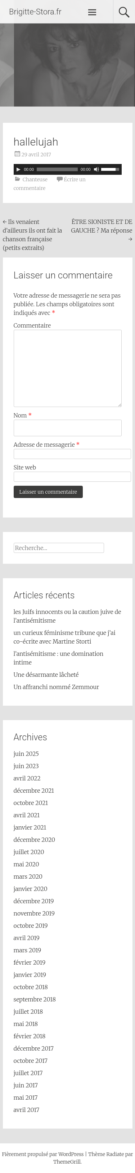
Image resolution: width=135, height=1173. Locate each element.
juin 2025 (26, 753)
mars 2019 (27, 950)
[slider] (57, 169)
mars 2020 (28, 876)
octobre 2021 (31, 802)
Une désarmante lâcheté (46, 674)
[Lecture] (18, 169)
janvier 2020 (31, 888)
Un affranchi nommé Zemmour (56, 687)
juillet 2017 (28, 1073)
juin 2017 (26, 1085)
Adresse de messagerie (47, 444)
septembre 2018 (35, 999)
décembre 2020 (34, 839)
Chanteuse (35, 179)
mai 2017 (26, 1097)
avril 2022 (27, 778)
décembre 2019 (34, 901)
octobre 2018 (31, 987)
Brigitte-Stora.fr (35, 11)
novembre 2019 (34, 913)
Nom (23, 415)
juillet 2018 (28, 1011)
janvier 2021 (30, 827)
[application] (68, 169)
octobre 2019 (31, 925)
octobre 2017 (31, 1060)
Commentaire (32, 325)
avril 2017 (27, 1109)
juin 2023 (26, 766)
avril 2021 (27, 815)
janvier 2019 (30, 974)
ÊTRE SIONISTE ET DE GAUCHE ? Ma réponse (101, 230)
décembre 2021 (34, 790)
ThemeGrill (67, 1162)
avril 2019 (27, 938)
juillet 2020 (29, 852)
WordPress (71, 1154)
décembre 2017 (34, 1048)
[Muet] (96, 169)
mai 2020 (26, 864)
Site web (25, 467)
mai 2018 (26, 1023)
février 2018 (30, 1036)
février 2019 (30, 962)
